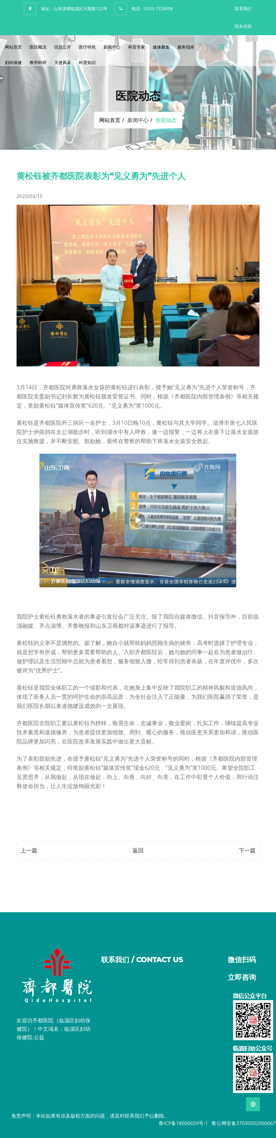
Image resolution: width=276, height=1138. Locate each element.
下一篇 (247, 850)
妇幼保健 (13, 62)
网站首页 (13, 47)
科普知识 (87, 62)
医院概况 (38, 47)
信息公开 (62, 47)
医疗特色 (87, 47)
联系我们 (243, 9)
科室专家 (136, 47)
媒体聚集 (161, 47)
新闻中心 (112, 47)
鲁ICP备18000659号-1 (183, 1123)
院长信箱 (243, 26)
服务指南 (185, 47)
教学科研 (38, 62)
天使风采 (62, 62)
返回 (138, 850)
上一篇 (28, 850)
